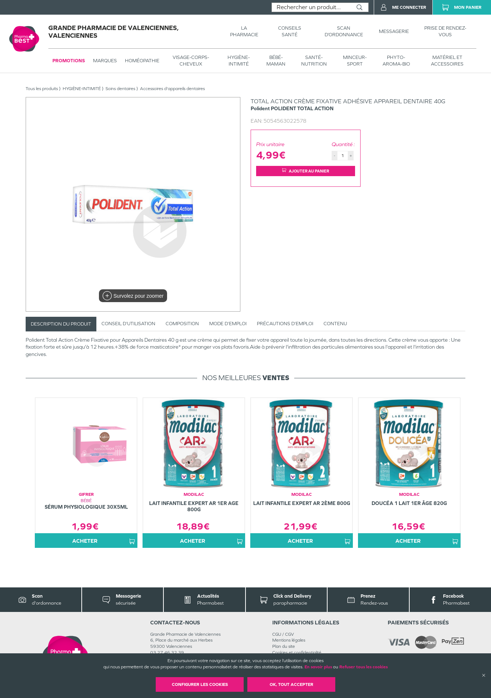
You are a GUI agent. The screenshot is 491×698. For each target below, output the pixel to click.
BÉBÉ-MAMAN (275, 61)
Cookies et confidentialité (296, 652)
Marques (105, 60)
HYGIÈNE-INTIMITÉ (239, 61)
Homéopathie (142, 60)
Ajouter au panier (305, 171)
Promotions (68, 60)
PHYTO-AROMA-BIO (396, 61)
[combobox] (311, 7)
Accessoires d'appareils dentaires (172, 88)
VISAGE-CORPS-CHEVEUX (191, 61)
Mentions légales (288, 640)
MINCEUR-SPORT (355, 61)
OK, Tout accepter (291, 684)
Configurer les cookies (200, 684)
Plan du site (283, 646)
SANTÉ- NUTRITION (314, 61)
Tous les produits (42, 88)
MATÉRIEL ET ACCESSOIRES (447, 61)
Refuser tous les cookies (363, 666)
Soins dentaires (120, 88)
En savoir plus (318, 666)
